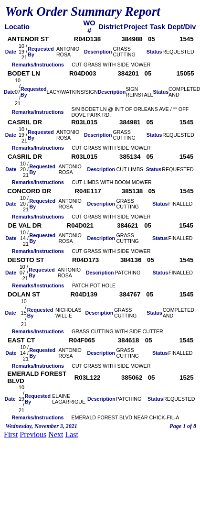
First (11, 434)
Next (55, 434)
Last (71, 434)
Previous (33, 434)
